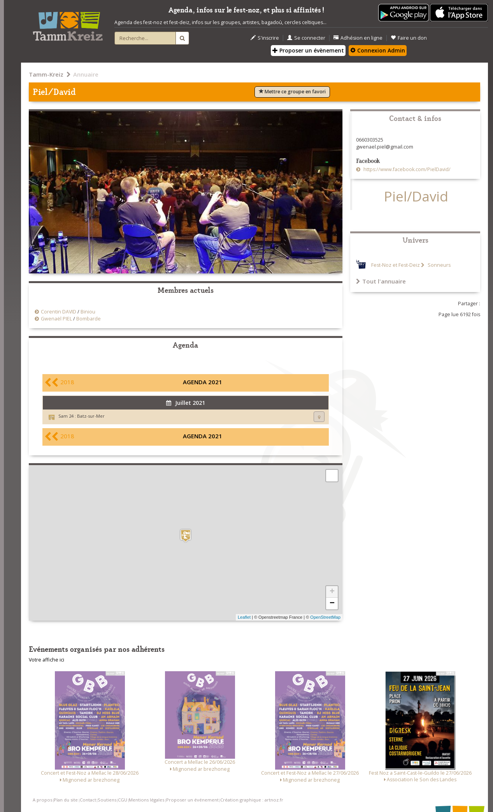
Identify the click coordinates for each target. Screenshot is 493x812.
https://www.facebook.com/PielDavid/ (406, 169)
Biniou (88, 311)
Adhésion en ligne (357, 38)
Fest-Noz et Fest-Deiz (395, 265)
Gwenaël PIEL (56, 318)
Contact (88, 800)
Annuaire (85, 74)
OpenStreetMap (325, 617)
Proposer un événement (192, 800)
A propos (42, 800)
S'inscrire (265, 38)
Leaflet (244, 617)
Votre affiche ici (46, 659)
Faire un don (409, 38)
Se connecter (306, 38)
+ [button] (332, 592)
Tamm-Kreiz (46, 74)
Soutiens (107, 800)
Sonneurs (438, 265)
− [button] (332, 603)
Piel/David (416, 196)
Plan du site (66, 800)
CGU (122, 800)
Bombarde (88, 318)
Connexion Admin (377, 50)
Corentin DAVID (58, 311)
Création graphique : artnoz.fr (251, 800)
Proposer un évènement (308, 50)
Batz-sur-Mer (91, 416)
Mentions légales (146, 800)
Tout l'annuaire (381, 281)
